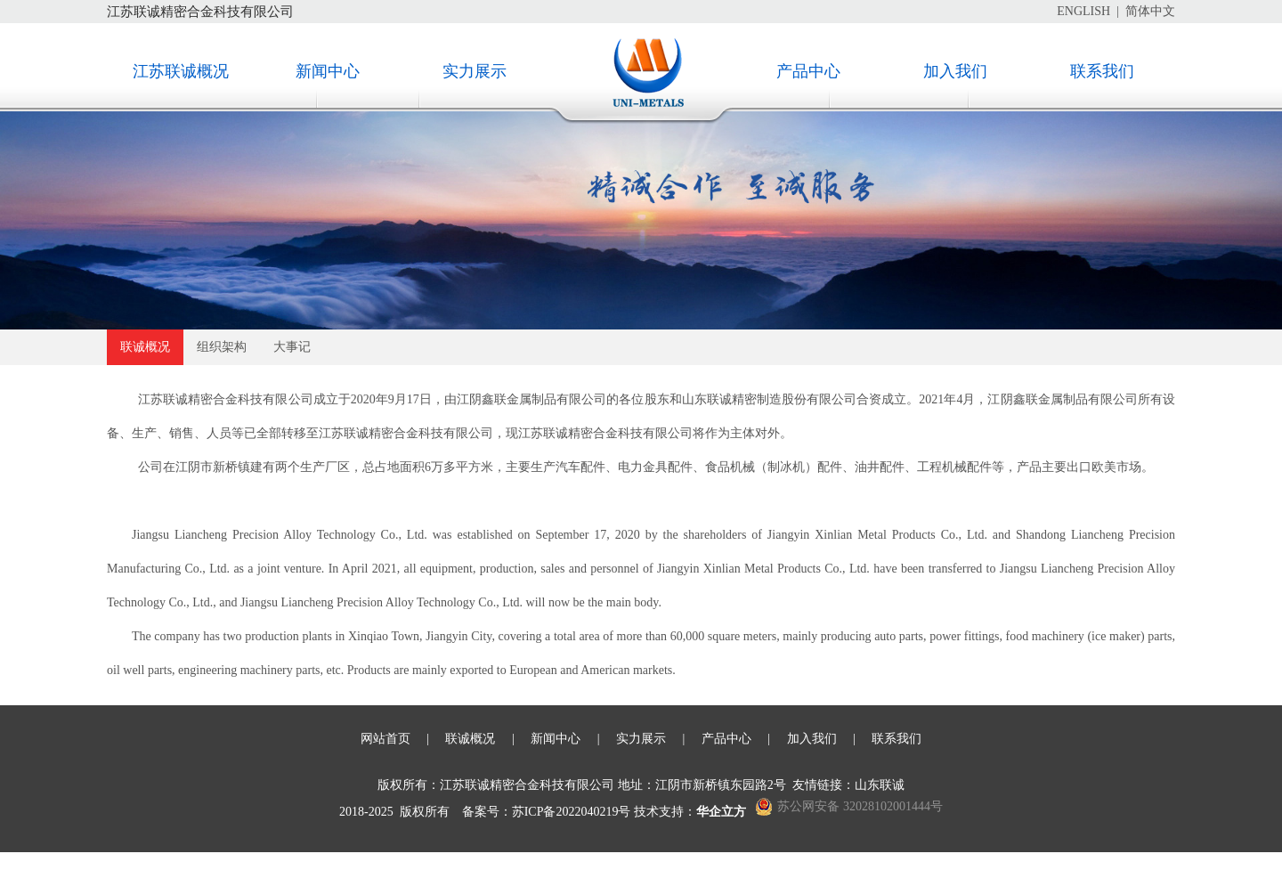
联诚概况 (145, 347)
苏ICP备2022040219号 (571, 811)
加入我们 (955, 71)
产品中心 (808, 71)
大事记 (292, 347)
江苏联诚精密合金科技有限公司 (200, 11)
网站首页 (385, 738)
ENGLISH (1083, 11)
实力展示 (474, 71)
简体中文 (1150, 11)
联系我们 (1102, 71)
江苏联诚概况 (181, 71)
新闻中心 (328, 71)
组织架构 (222, 347)
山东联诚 (880, 785)
